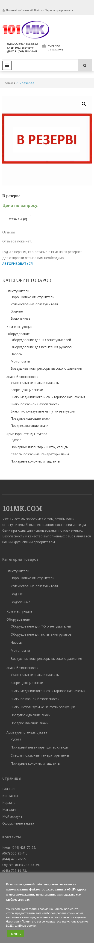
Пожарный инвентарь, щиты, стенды (39, 447)
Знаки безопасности (22, 376)
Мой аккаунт (12, 816)
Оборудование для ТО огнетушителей (41, 340)
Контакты (10, 795)
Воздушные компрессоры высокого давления (46, 368)
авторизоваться (17, 263)
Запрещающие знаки (27, 390)
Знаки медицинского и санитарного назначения (48, 397)
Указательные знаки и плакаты (35, 382)
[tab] (18, 219)
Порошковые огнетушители (32, 297)
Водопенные (20, 318)
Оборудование (18, 334)
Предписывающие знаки (29, 425)
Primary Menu (7, 65)
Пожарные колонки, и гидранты (35, 461)
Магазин (9, 809)
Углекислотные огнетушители (34, 304)
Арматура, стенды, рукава (26, 434)
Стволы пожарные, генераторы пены (40, 454)
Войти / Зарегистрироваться (51, 10)
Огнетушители (17, 291)
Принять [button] (15, 933)
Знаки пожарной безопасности (35, 404)
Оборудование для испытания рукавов (41, 347)
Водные (17, 311)
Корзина (8, 802)
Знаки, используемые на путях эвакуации (43, 411)
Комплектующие (19, 326)
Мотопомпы (20, 361)
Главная (9, 83)
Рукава (16, 440)
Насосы (16, 354)
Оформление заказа (18, 823)
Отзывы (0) (18, 219)
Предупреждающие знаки (30, 418)
